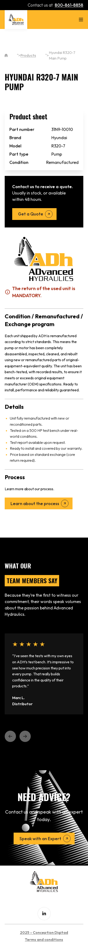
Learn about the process (35, 503)
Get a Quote (30, 214)
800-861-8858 (69, 5)
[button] (10, 736)
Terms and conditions (44, 939)
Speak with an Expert (40, 838)
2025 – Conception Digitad (44, 932)
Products (28, 55)
